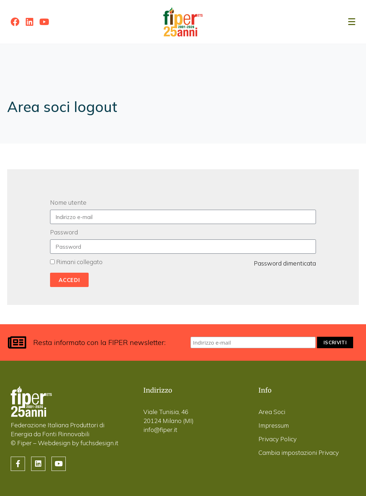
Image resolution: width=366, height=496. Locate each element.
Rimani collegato (79, 262)
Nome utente (68, 202)
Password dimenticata (285, 263)
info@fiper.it (160, 429)
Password (64, 232)
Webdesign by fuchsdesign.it (78, 443)
